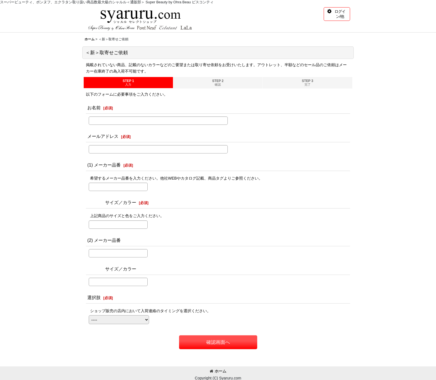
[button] (337, 14)
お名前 (94, 107)
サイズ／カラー (111, 202)
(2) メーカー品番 (104, 240)
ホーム (218, 371)
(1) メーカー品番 (104, 164)
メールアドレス (102, 136)
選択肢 (94, 297)
